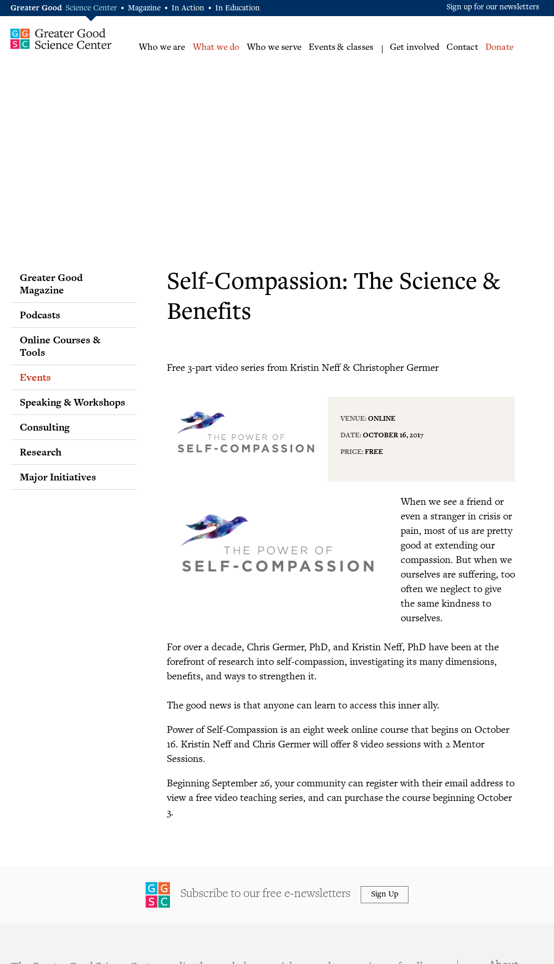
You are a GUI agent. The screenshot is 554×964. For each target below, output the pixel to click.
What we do (216, 47)
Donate (499, 47)
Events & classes (341, 47)
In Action (188, 8)
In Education (237, 8)
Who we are (162, 47)
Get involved (414, 47)
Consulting (45, 427)
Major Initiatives (58, 477)
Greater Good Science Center (61, 38)
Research (40, 452)
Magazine (144, 8)
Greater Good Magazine (51, 283)
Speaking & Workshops (72, 402)
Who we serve (274, 47)
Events (35, 377)
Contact (462, 47)
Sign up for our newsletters (492, 7)
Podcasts (40, 315)
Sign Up (384, 894)
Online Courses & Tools (60, 345)
